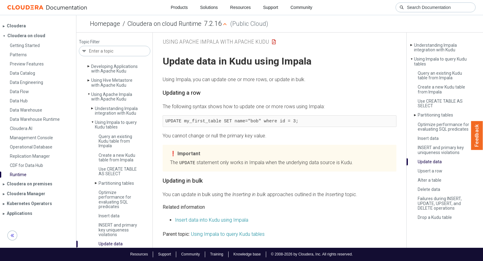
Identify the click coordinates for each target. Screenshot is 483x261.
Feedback (477, 135)
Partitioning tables (116, 183)
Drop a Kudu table (435, 217)
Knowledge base (247, 254)
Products (179, 7)
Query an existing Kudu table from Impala (115, 141)
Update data (111, 243)
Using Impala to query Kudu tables (116, 124)
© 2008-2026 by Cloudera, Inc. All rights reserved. (312, 254)
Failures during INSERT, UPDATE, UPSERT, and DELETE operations (440, 203)
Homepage (105, 23)
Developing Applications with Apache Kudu (114, 68)
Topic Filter (89, 42)
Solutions (209, 7)
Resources (240, 7)
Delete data (429, 189)
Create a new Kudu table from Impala (117, 157)
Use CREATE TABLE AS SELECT (118, 171)
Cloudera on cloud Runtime (164, 23)
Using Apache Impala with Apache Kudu (111, 96)
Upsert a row (430, 170)
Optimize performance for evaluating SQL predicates (115, 199)
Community (301, 7)
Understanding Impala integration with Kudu (116, 111)
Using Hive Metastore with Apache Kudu (111, 82)
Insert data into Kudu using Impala (211, 220)
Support (270, 7)
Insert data (109, 215)
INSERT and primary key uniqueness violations (118, 230)
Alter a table (429, 180)
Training (216, 254)
